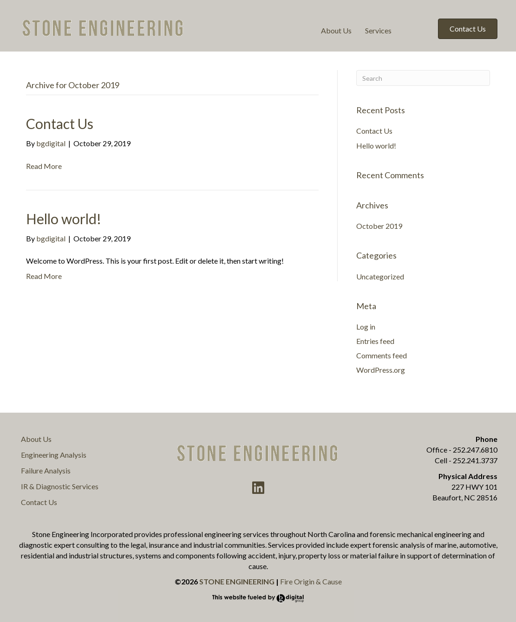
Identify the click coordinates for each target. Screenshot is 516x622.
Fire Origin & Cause (311, 581)
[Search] (423, 78)
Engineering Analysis (53, 454)
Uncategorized (380, 276)
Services (378, 30)
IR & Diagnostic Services (59, 486)
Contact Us (59, 123)
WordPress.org (380, 369)
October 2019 (379, 225)
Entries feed (375, 341)
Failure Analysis (46, 470)
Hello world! (63, 218)
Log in (365, 326)
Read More (44, 166)
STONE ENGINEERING (236, 581)
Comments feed (381, 355)
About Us (336, 30)
